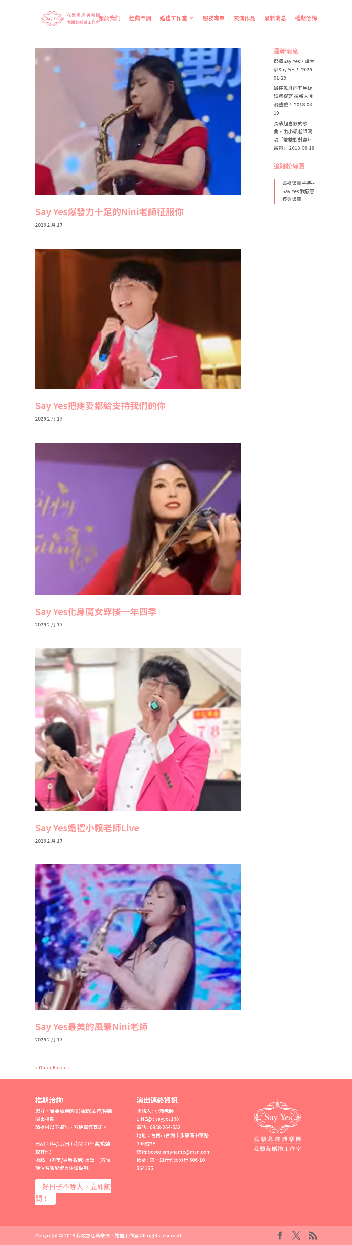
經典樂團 (140, 18)
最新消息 (275, 18)
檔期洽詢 (306, 18)
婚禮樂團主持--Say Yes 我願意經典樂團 (298, 191)
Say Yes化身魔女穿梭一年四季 (96, 611)
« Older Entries (52, 1067)
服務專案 (214, 18)
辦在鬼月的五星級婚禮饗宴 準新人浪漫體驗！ (293, 96)
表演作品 (244, 18)
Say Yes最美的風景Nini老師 (91, 1026)
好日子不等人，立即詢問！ (73, 1192)
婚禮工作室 (173, 18)
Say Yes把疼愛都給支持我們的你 (100, 405)
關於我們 (109, 18)
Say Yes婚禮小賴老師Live (87, 827)
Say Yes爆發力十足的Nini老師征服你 (109, 211)
